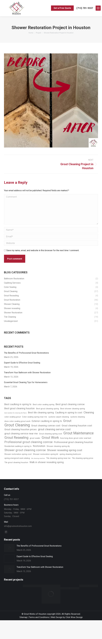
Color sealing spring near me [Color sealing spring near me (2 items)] (34, 417)
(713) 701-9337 (84, 8)
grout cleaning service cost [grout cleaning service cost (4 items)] (54, 429)
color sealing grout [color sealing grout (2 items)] (12, 417)
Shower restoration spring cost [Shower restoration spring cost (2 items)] (18, 454)
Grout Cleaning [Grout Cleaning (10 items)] (17, 425)
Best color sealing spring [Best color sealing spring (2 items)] (43, 404)
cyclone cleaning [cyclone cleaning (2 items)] (77, 417)
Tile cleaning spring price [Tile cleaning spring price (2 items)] (82, 458)
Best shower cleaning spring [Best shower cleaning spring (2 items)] (72, 408)
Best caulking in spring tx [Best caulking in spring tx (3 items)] (17, 404)
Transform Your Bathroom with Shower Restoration (27, 372)
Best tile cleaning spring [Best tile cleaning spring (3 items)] (41, 412)
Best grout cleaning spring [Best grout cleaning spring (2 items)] (47, 408)
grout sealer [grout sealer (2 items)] (35, 438)
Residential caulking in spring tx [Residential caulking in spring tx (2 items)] (18, 446)
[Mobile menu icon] (98, 8)
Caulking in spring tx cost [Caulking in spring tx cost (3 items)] (68, 412)
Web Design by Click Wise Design (67, 617)
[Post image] (9, 548)
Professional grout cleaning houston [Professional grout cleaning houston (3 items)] (73, 442)
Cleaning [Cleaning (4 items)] (89, 412)
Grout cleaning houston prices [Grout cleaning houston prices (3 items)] (20, 429)
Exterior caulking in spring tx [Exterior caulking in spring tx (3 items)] (47, 421)
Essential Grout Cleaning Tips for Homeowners (25, 382)
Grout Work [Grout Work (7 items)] (50, 437)
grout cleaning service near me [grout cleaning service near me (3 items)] (21, 433)
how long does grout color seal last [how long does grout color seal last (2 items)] (75, 438)
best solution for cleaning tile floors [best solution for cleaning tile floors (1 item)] (15, 413)
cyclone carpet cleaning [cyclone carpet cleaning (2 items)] (58, 417)
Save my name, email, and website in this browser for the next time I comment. (42, 250)
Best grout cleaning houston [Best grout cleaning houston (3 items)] (19, 408)
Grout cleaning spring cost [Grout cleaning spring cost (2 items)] (50, 434)
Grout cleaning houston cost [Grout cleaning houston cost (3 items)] (77, 425)
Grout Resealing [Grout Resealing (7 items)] (16, 437)
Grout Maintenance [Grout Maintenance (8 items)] (78, 433)
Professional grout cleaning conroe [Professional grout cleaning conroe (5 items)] (28, 442)
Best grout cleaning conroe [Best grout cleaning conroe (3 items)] (70, 404)
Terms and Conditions (39, 617)
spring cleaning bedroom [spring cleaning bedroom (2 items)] (70, 454)
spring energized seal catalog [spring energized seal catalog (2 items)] (17, 458)
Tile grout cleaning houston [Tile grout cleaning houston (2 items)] (16, 462)
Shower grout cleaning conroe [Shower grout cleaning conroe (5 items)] (25, 450)
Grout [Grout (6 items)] (67, 421)
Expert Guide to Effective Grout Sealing (22, 362)
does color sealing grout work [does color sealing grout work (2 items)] (17, 421)
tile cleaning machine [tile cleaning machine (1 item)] (38, 458)
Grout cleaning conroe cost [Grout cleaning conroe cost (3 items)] (45, 425)
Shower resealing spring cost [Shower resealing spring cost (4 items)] (64, 450)
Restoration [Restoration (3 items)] (39, 446)
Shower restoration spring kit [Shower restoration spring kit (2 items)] (45, 454)
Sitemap (23, 617)
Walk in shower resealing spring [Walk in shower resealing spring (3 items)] (46, 462)
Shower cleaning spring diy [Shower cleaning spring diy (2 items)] (58, 446)
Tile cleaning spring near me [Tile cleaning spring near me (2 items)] (58, 458)
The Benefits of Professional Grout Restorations (26, 353)
